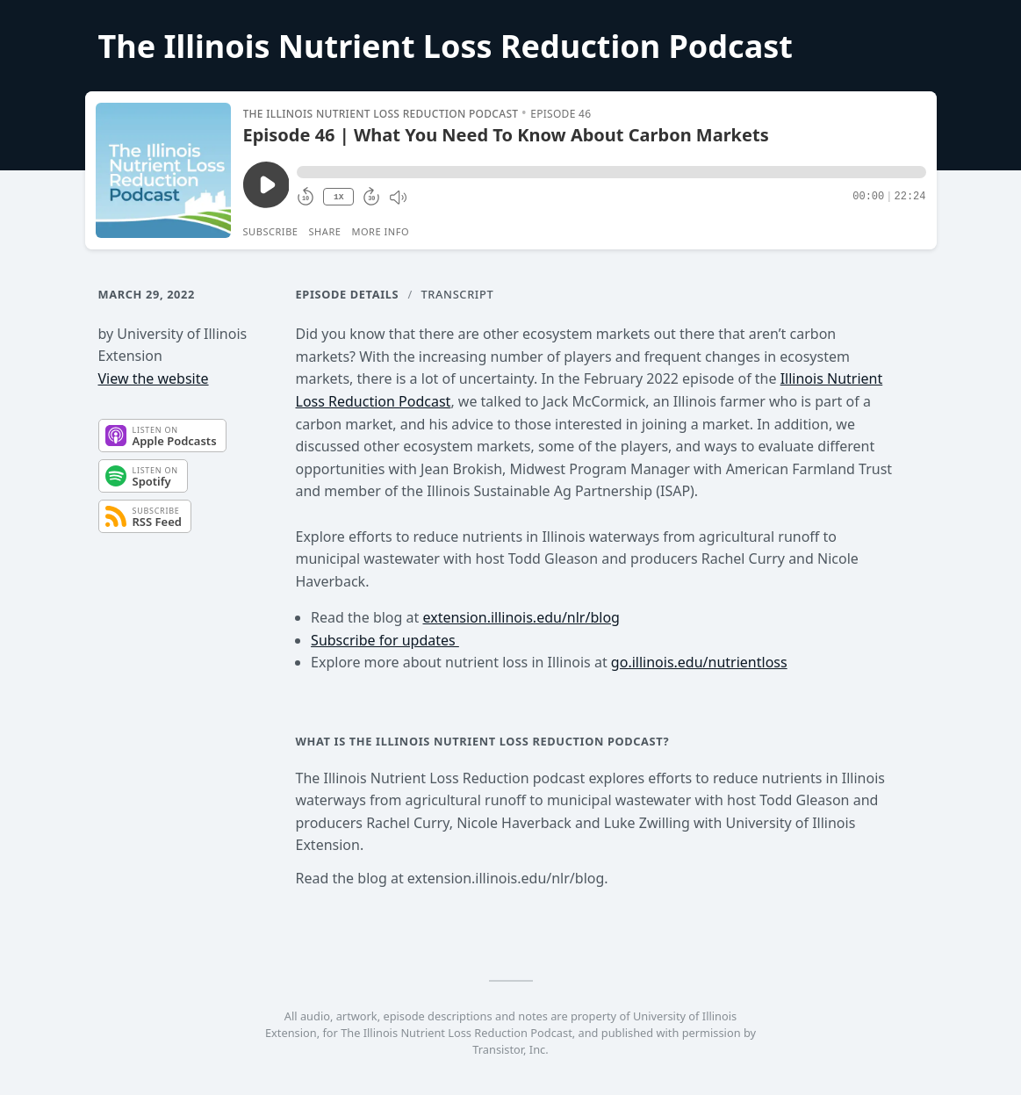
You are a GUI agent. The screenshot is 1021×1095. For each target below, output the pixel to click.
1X (339, 197)
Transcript (457, 294)
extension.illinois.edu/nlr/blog (520, 617)
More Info (380, 231)
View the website (153, 378)
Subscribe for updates (385, 640)
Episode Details (347, 294)
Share (325, 231)
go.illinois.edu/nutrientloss (699, 662)
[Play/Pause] (163, 170)
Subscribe (270, 231)
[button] (611, 172)
